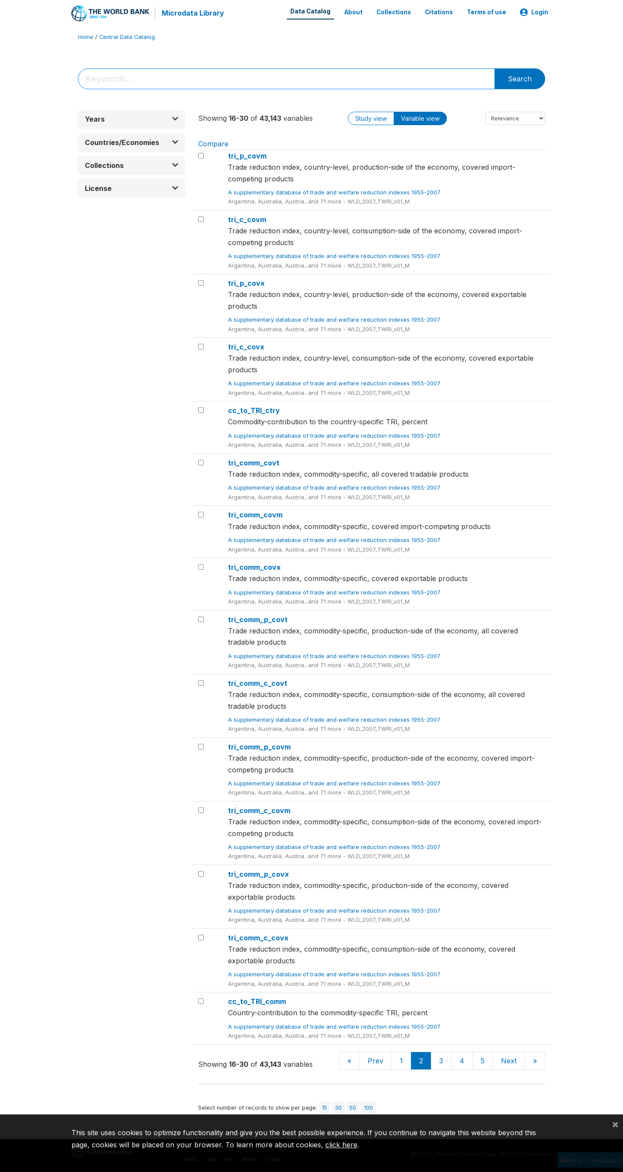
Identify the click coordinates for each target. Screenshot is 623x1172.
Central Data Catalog (127, 36)
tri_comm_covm (255, 514)
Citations (439, 12)
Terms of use (486, 12)
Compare (213, 143)
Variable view (420, 118)
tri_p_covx (246, 282)
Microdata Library (192, 13)
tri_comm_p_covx (258, 873)
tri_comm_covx (254, 566)
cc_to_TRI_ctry (254, 410)
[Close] (615, 1124)
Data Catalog (310, 11)
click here (341, 1144)
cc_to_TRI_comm (257, 1001)
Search (520, 78)
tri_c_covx (246, 346)
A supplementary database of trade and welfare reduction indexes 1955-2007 (335, 191)
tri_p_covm (247, 155)
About (353, 12)
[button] (131, 119)
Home (85, 36)
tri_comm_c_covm (259, 809)
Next (509, 1060)
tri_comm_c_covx (258, 937)
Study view (371, 118)
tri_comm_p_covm (259, 746)
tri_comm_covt (253, 462)
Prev (375, 1060)
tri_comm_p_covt (258, 618)
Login (534, 12)
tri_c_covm (247, 219)
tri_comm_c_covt (257, 682)
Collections (393, 12)
